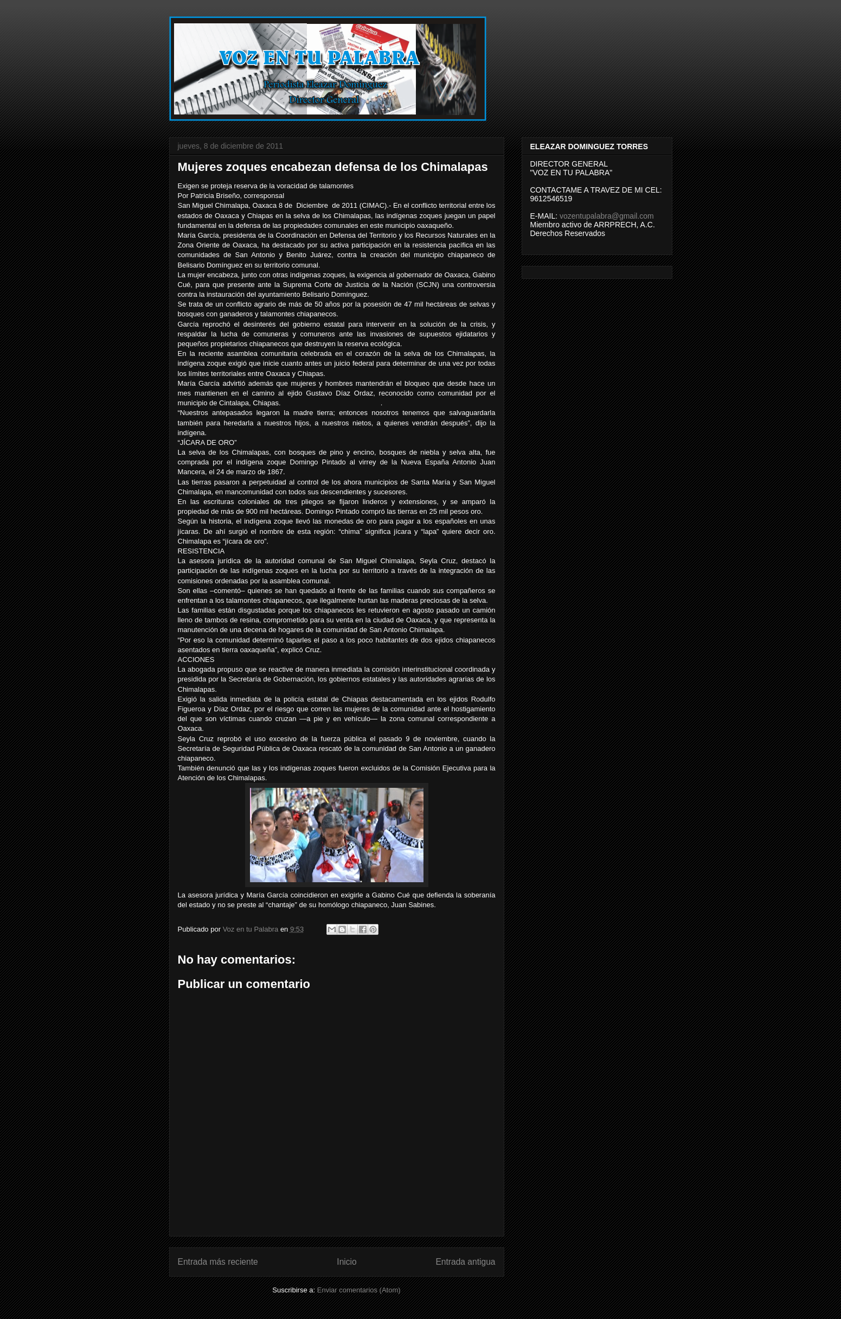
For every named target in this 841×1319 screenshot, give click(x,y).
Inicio (346, 1261)
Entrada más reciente (218, 1261)
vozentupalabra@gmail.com (607, 216)
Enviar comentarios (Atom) (359, 1290)
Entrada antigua (465, 1261)
